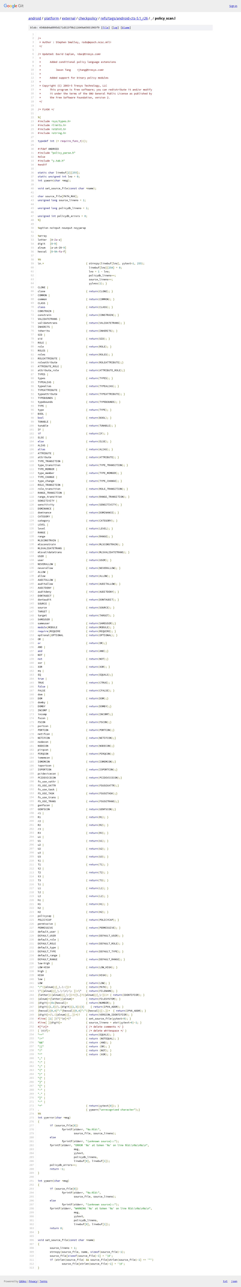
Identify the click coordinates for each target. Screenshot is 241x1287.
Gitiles (22, 1281)
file (105, 27)
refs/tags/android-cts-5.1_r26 (124, 18)
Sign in (233, 6)
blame (126, 27)
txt (225, 1281)
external (68, 18)
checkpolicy (88, 18)
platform (51, 18)
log (115, 27)
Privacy (33, 1281)
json (234, 1281)
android (34, 18)
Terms (43, 1281)
